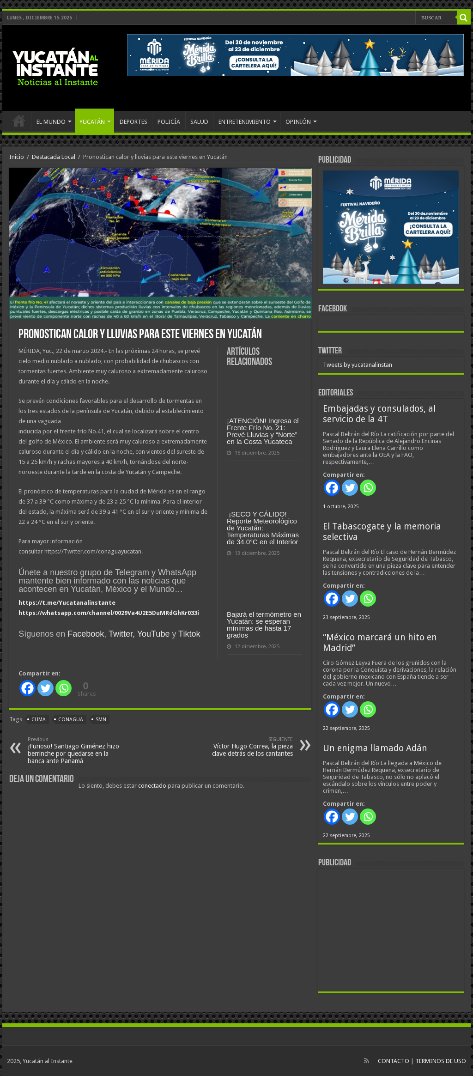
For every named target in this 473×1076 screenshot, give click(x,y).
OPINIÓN (298, 121)
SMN (101, 720)
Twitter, (122, 633)
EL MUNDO (51, 121)
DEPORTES (133, 121)
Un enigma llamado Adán (375, 748)
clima (38, 720)
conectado (152, 785)
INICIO (19, 120)
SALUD (199, 121)
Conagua (70, 720)
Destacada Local (53, 156)
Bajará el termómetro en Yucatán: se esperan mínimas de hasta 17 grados (264, 624)
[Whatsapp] (63, 688)
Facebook (85, 633)
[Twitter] (45, 688)
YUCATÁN (92, 121)
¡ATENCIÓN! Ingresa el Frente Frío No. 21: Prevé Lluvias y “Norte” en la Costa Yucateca (263, 431)
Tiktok (189, 633)
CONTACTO (393, 1061)
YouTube (153, 633)
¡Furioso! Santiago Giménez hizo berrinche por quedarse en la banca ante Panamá (75, 750)
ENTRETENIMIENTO (244, 121)
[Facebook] (27, 688)
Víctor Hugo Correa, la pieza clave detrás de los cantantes (245, 746)
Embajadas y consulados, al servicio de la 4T (379, 414)
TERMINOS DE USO (440, 1061)
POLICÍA (169, 121)
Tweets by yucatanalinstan (357, 364)
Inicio (16, 156)
